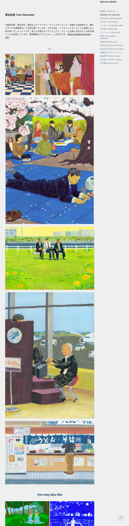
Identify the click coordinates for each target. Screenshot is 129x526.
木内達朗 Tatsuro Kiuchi (109, 63)
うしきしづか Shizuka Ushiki (111, 25)
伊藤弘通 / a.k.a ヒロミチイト (112, 52)
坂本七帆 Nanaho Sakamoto (111, 18)
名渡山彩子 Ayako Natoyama (111, 45)
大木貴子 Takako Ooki (108, 29)
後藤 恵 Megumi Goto (108, 42)
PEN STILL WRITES (108, 2)
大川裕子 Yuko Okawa (109, 22)
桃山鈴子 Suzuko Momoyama (111, 49)
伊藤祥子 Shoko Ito (107, 11)
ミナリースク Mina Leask (110, 32)
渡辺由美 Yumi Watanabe (110, 15)
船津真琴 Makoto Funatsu (110, 56)
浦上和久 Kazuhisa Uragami (111, 60)
